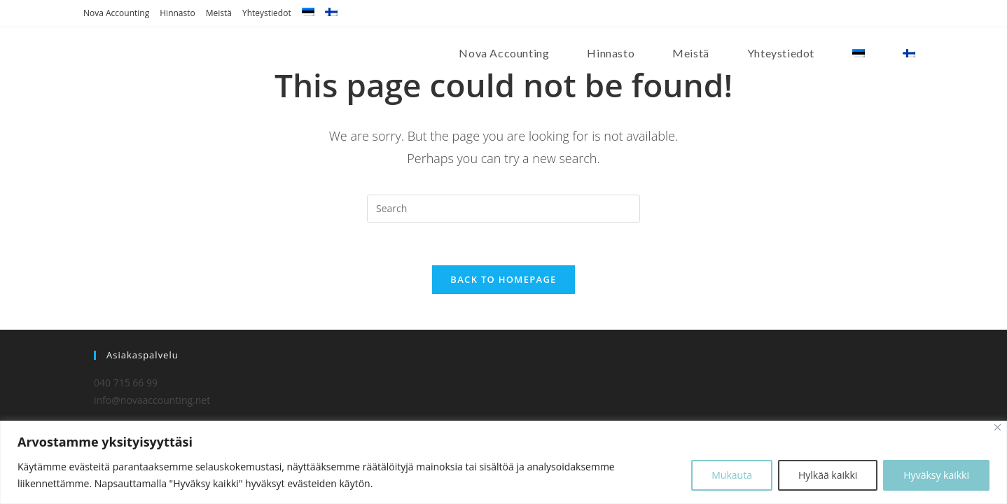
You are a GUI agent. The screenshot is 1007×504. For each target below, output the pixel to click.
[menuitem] (308, 13)
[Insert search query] (503, 209)
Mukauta (731, 475)
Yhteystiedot (266, 13)
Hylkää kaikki (827, 475)
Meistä (219, 13)
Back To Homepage (503, 279)
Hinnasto (177, 13)
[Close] (997, 427)
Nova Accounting (116, 13)
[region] (503, 462)
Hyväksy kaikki (936, 475)
